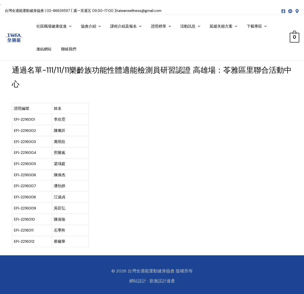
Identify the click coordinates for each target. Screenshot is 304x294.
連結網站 (44, 49)
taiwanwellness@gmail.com (139, 10)
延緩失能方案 (223, 26)
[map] (297, 11)
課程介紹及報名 (126, 26)
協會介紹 (91, 26)
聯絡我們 (68, 49)
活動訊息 (190, 26)
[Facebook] (283, 11)
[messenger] (290, 11)
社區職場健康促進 (53, 26)
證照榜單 (161, 26)
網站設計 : (138, 281)
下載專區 (257, 26)
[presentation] (69, 26)
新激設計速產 (162, 281)
